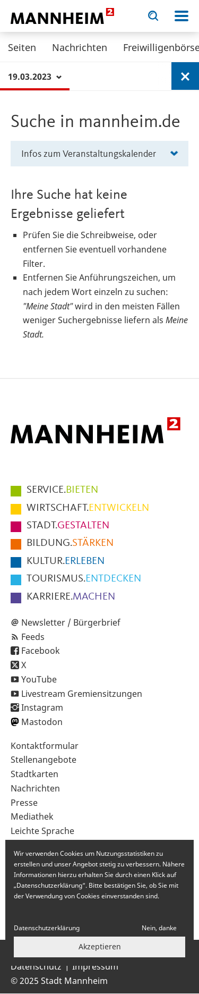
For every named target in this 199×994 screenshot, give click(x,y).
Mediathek (32, 816)
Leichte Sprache (42, 831)
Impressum (95, 966)
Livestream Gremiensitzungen (81, 694)
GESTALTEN (68, 525)
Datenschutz (36, 966)
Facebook (40, 650)
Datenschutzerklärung (47, 927)
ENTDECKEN (84, 579)
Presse (24, 802)
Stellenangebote (43, 759)
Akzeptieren (100, 946)
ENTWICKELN (88, 508)
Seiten (22, 47)
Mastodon (42, 722)
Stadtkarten (34, 774)
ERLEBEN (66, 561)
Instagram (42, 707)
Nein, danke (159, 927)
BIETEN (62, 490)
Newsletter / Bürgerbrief (70, 622)
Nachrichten (79, 47)
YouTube (39, 679)
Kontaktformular (45, 746)
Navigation (181, 16)
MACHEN (71, 597)
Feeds (33, 637)
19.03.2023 (35, 76)
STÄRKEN (70, 543)
